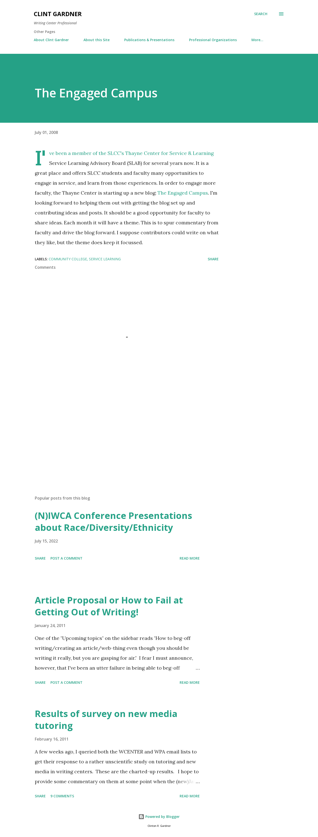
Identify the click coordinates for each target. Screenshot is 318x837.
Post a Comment (66, 558)
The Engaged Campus (183, 193)
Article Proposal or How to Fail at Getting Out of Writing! (109, 606)
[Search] (260, 14)
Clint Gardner (58, 14)
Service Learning (105, 259)
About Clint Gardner (51, 39)
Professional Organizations (213, 39)
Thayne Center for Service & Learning (169, 153)
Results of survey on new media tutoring (106, 720)
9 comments (62, 796)
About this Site (96, 39)
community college (68, 259)
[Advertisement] (119, 433)
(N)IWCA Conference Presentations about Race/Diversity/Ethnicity (113, 521)
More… (257, 39)
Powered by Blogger (159, 816)
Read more (190, 558)
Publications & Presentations (149, 39)
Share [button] (213, 259)
